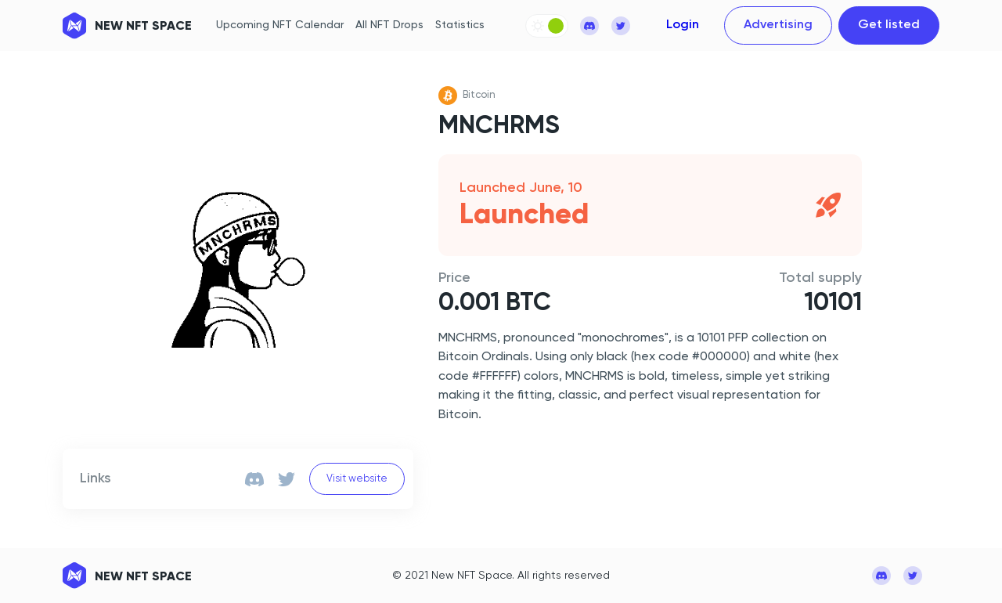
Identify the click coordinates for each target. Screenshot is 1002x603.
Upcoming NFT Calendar (280, 25)
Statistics (460, 25)
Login (682, 25)
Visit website (356, 479)
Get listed (889, 25)
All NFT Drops (389, 25)
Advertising (778, 25)
